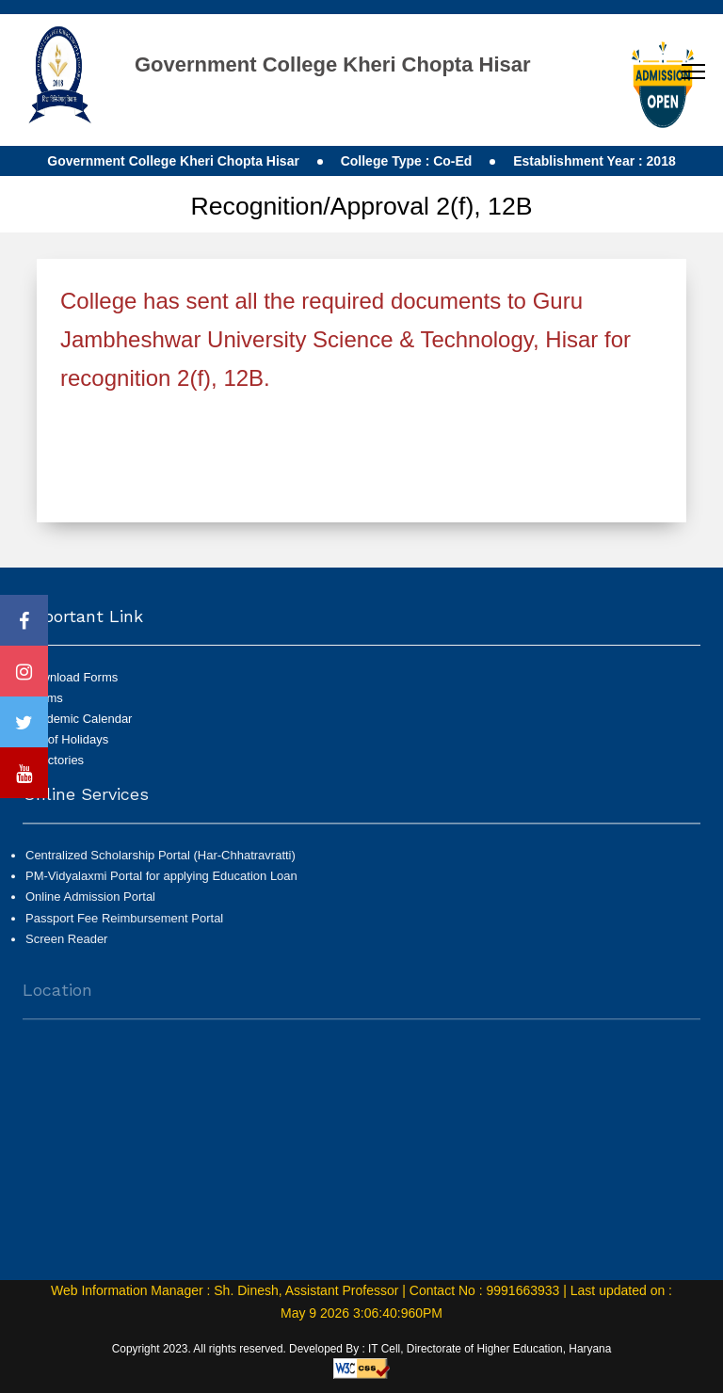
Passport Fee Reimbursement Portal (124, 925)
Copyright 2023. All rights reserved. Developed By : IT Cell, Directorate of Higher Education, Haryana (362, 1348)
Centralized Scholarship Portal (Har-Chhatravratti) (160, 863)
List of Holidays (66, 739)
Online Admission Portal (90, 904)
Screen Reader (66, 945)
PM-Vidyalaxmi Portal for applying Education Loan (161, 883)
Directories (54, 760)
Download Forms (71, 677)
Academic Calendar (78, 719)
